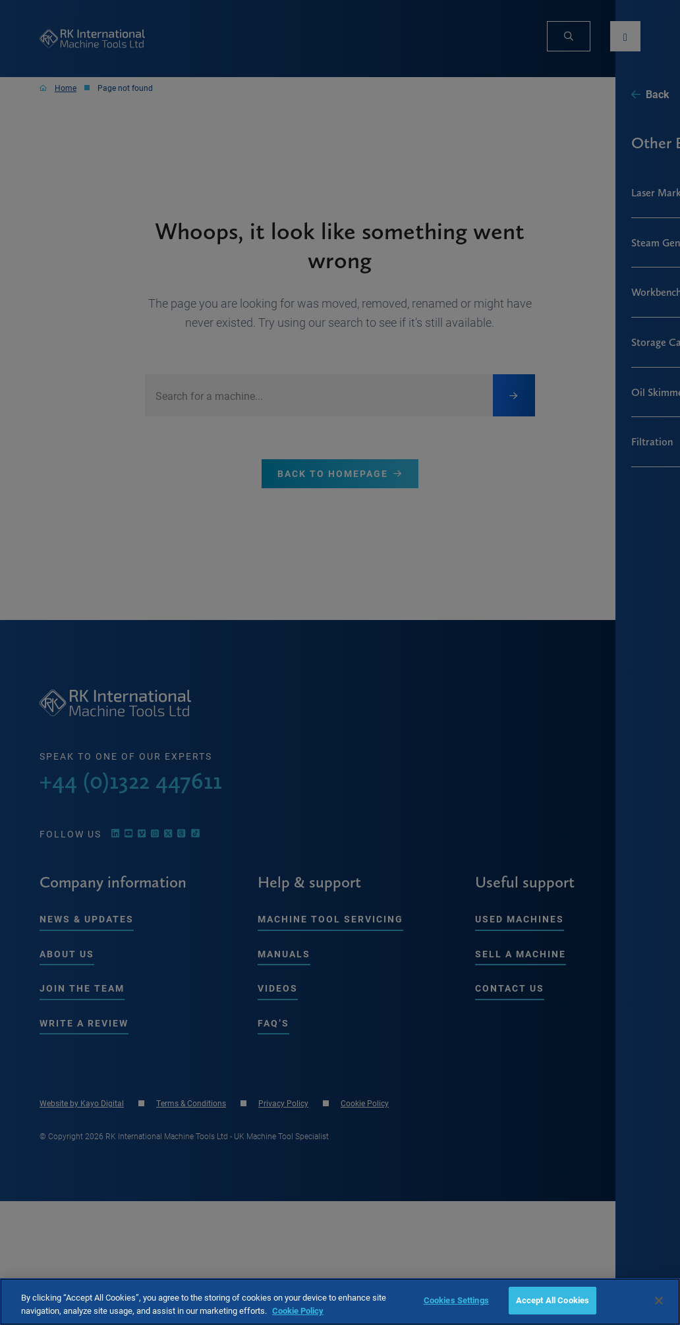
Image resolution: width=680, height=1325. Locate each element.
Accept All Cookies (552, 1300)
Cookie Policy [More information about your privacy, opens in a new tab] (298, 1310)
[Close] (658, 1300)
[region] (340, 1301)
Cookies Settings (456, 1300)
